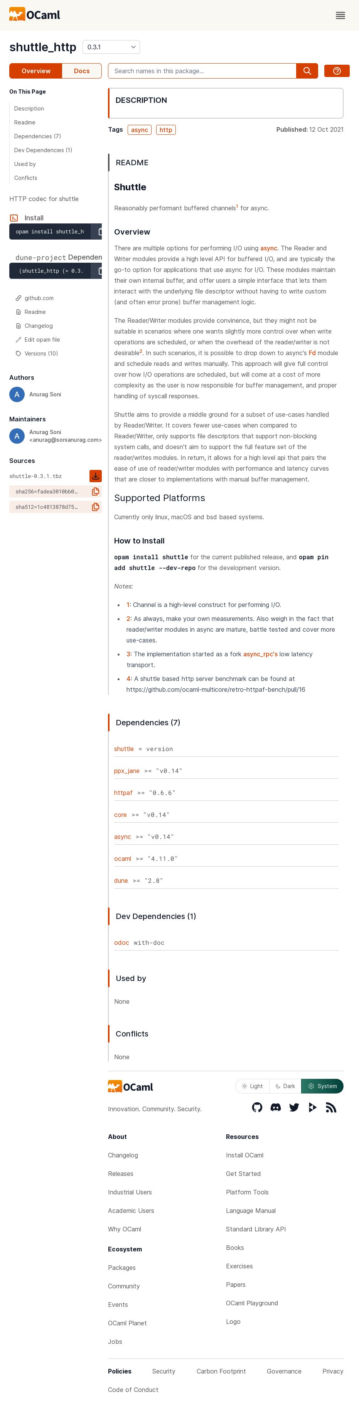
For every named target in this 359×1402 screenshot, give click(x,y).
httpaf (123, 793)
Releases (120, 1173)
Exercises (239, 1266)
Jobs (115, 1341)
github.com (34, 298)
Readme (24, 122)
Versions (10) (36, 353)
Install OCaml (244, 1155)
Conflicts (25, 177)
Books (235, 1247)
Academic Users (131, 1210)
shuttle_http (42, 47)
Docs (82, 71)
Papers (236, 1284)
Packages (122, 1267)
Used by (25, 164)
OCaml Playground (252, 1303)
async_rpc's (260, 654)
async (139, 130)
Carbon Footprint (221, 1371)
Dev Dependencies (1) (43, 150)
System (322, 1086)
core (120, 814)
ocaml (122, 858)
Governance (284, 1371)
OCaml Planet (127, 1323)
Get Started (243, 1173)
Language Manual (251, 1210)
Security (163, 1371)
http (166, 130)
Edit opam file (37, 339)
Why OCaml (124, 1229)
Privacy (333, 1371)
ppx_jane (127, 771)
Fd (312, 353)
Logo (233, 1321)
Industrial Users (130, 1192)
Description (29, 108)
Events (118, 1304)
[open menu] (340, 15)
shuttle (124, 749)
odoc (121, 942)
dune (121, 880)
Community (124, 1286)
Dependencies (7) (37, 136)
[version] (111, 47)
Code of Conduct (133, 1390)
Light (252, 1086)
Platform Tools (247, 1192)
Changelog (34, 325)
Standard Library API (256, 1229)
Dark (285, 1086)
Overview (36, 71)
